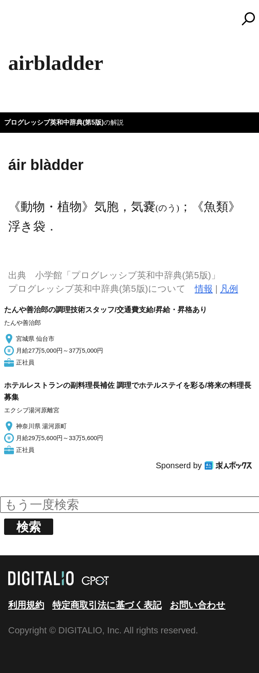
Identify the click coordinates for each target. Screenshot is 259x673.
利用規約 (26, 605)
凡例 (229, 289)
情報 (204, 289)
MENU (20, 22)
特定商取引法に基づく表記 (107, 605)
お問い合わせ (197, 605)
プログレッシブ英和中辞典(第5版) (54, 122)
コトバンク (133, 19)
